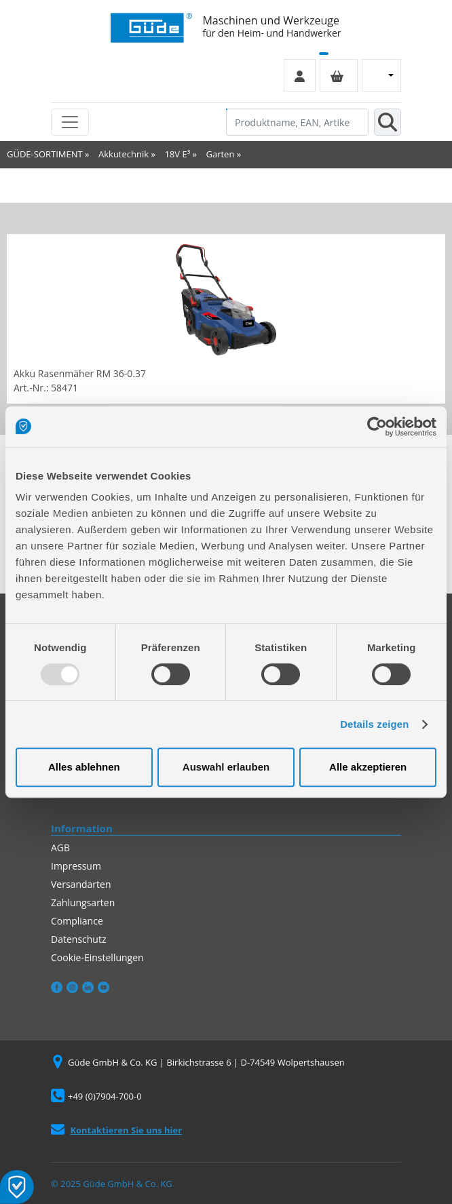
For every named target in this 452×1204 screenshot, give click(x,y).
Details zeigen (374, 724)
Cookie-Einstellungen (97, 957)
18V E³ (177, 154)
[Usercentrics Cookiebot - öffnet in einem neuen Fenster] (377, 426)
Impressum (76, 865)
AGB (60, 847)
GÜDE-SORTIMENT (45, 154)
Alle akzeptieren (368, 767)
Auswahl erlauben (226, 767)
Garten (220, 154)
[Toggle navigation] (70, 122)
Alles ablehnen (84, 767)
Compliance (77, 920)
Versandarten (81, 884)
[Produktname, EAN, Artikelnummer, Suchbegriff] (297, 122)
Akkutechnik (123, 154)
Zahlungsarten (83, 902)
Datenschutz (78, 939)
